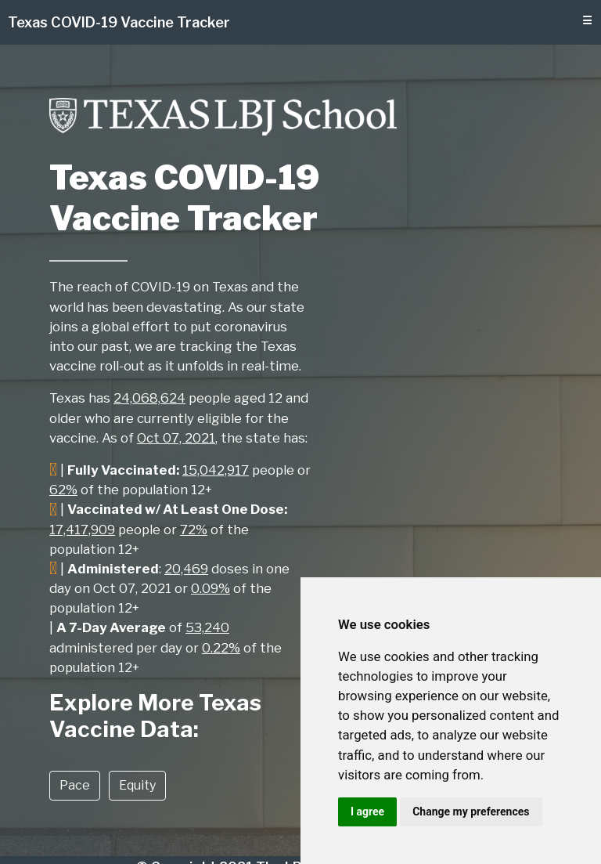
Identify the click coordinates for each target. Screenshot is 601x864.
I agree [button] (367, 811)
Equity (137, 785)
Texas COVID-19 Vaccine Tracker (119, 22)
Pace (74, 785)
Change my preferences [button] (470, 811)
